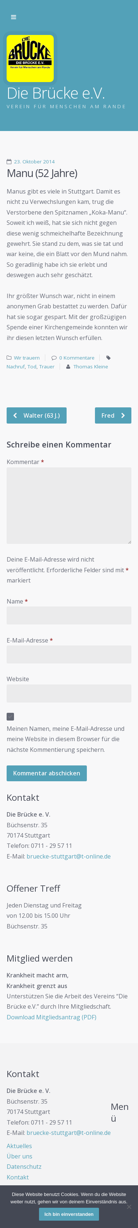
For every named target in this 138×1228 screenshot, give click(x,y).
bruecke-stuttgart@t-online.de (68, 856)
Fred (109, 415)
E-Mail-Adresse (30, 640)
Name (17, 601)
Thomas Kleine (91, 366)
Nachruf (16, 366)
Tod (32, 366)
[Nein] (128, 1206)
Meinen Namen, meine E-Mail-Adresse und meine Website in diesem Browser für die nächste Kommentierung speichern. (65, 739)
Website (18, 679)
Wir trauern (27, 357)
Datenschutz (24, 1166)
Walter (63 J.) (41, 415)
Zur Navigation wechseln (14, 17)
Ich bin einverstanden (69, 1214)
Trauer (46, 366)
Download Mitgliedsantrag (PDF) (51, 1017)
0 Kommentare (77, 357)
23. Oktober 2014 (34, 161)
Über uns (19, 1156)
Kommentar (25, 462)
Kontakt (18, 1177)
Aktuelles (19, 1146)
